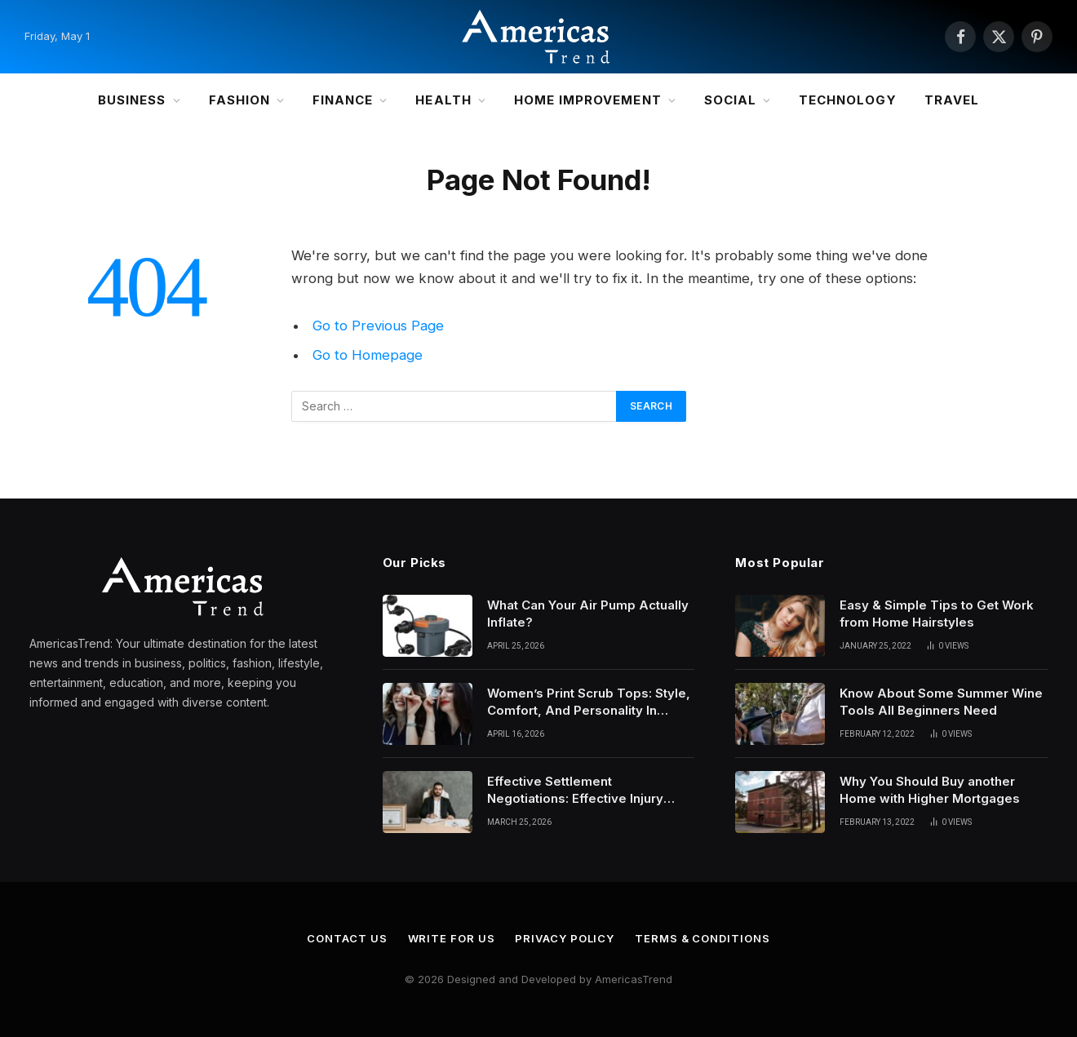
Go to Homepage (367, 355)
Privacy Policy (564, 938)
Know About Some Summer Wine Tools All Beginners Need (941, 701)
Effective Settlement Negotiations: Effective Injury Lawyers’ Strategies (575, 790)
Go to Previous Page (378, 325)
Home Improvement (588, 100)
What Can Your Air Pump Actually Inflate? (588, 613)
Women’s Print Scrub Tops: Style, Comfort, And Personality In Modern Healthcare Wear (588, 702)
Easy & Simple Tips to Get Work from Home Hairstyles (937, 613)
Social (730, 100)
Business (132, 100)
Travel (951, 100)
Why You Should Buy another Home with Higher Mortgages (930, 789)
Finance (342, 100)
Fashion (239, 100)
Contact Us (347, 938)
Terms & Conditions (702, 938)
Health (443, 100)
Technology (848, 100)
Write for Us (451, 938)
